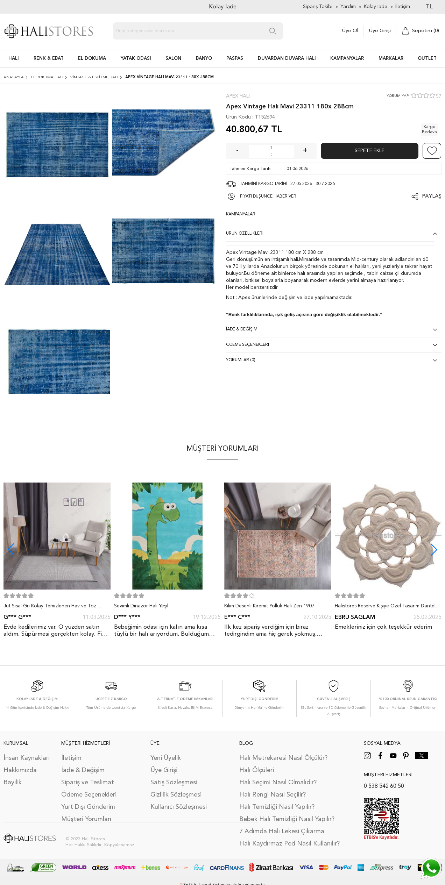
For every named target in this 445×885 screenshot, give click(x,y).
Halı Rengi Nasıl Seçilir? (272, 795)
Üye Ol (350, 31)
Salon (173, 58)
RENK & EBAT (49, 58)
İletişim (71, 758)
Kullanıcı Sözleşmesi (178, 807)
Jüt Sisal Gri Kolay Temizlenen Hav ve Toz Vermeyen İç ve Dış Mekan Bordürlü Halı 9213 (54, 607)
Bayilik (12, 782)
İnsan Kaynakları (26, 758)
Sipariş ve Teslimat (87, 782)
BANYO (204, 58)
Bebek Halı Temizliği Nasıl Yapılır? (286, 819)
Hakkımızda (20, 770)
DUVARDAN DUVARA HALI (287, 58)
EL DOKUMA (92, 58)
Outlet (427, 58)
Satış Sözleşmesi (173, 782)
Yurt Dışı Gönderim (88, 807)
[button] (434, 549)
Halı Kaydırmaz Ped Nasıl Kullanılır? (289, 844)
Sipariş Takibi (317, 6)
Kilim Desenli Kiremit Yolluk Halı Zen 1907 (269, 606)
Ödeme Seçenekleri (88, 795)
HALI (13, 58)
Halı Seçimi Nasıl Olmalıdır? (278, 782)
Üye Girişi (380, 31)
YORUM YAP (398, 96)
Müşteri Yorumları (86, 819)
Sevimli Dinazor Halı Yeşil (141, 606)
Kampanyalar (347, 58)
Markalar (391, 58)
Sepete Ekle (369, 150)
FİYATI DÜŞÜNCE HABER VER (268, 196)
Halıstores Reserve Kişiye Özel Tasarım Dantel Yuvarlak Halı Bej (385, 607)
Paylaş (432, 196)
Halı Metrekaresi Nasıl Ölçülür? (283, 758)
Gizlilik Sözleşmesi (176, 795)
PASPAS (234, 58)
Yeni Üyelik (165, 758)
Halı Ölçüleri (256, 770)
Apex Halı (238, 96)
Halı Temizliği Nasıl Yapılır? (277, 807)
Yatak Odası (136, 58)
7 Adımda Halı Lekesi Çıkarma (281, 831)
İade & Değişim (83, 770)
